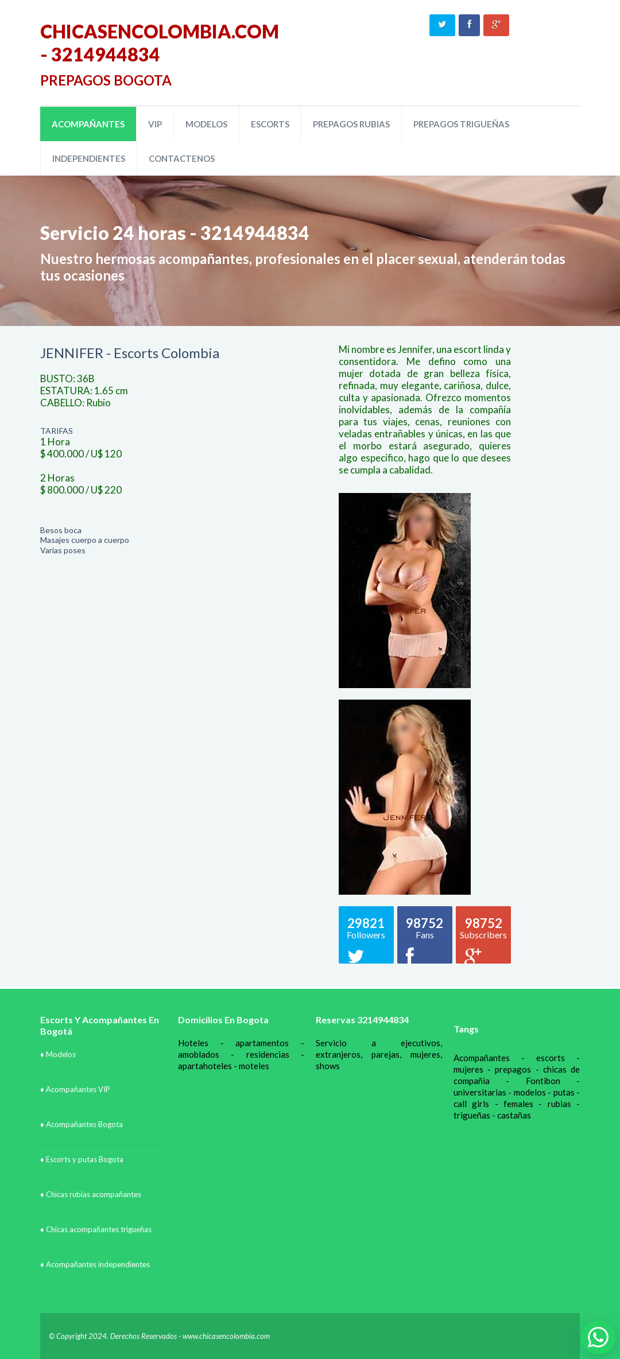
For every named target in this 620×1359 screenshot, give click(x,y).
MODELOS (206, 124)
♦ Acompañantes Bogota (81, 1124)
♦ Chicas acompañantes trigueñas (96, 1229)
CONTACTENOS (182, 158)
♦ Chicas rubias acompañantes (90, 1194)
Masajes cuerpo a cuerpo (84, 540)
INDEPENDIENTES (88, 158)
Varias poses (63, 550)
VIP (155, 124)
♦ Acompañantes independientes (95, 1264)
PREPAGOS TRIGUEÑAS (461, 124)
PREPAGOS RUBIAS (351, 124)
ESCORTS (270, 124)
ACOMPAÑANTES (88, 124)
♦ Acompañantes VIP (75, 1089)
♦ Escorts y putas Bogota (81, 1159)
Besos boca (61, 530)
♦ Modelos (58, 1054)
